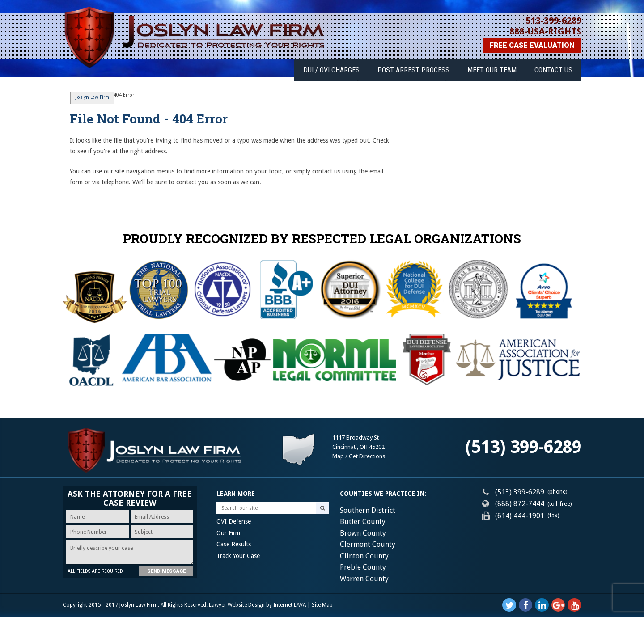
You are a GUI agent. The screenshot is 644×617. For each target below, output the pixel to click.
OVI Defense (233, 521)
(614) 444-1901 (519, 515)
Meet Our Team (497, 68)
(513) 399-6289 (523, 447)
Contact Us (555, 68)
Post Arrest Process (422, 68)
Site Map (322, 605)
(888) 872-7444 (519, 503)
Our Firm (228, 533)
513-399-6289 (553, 20)
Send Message (163, 571)
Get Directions (367, 456)
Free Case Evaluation (532, 45)
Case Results (233, 544)
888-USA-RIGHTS (545, 31)
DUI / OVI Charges (344, 68)
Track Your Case (238, 555)
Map (338, 456)
